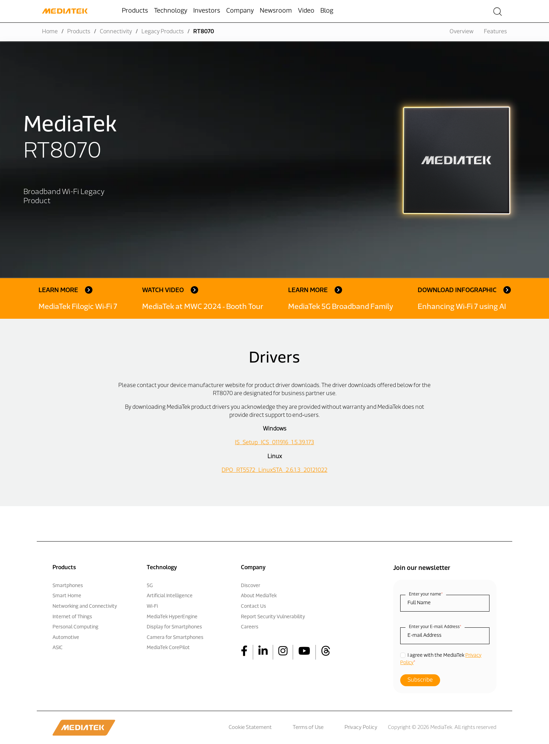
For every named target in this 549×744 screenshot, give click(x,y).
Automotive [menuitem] (66, 637)
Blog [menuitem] (326, 11)
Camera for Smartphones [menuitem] (175, 637)
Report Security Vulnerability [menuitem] (273, 617)
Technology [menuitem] (170, 11)
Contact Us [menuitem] (253, 606)
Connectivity (116, 32)
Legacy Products (162, 32)
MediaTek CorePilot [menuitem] (168, 647)
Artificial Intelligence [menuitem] (170, 596)
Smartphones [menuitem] (68, 585)
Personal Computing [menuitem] (75, 627)
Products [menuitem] (135, 11)
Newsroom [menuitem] (276, 11)
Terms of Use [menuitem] (308, 727)
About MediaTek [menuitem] (259, 596)
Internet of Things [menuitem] (72, 617)
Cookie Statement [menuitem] (250, 727)
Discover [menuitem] (250, 585)
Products (78, 32)
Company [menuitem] (240, 11)
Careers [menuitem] (249, 627)
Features (495, 32)
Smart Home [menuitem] (67, 596)
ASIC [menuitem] (58, 647)
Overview (461, 32)
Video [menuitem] (306, 11)
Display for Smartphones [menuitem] (174, 627)
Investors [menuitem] (206, 11)
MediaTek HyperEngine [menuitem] (172, 617)
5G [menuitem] (150, 585)
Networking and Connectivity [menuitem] (85, 606)
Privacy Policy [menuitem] (361, 727)
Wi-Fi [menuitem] (152, 606)
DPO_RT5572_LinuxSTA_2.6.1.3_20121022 (274, 470)
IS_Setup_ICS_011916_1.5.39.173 (274, 443)
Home (50, 32)
